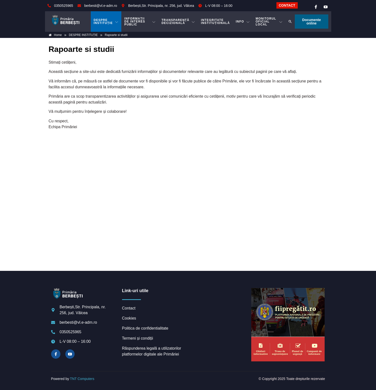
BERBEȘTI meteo (218, 306)
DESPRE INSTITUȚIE (106, 21)
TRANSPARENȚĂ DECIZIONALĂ (178, 21)
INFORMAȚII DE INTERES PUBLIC (140, 21)
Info (243, 21)
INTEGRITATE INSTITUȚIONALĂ (215, 21)
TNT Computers (82, 379)
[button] (290, 21)
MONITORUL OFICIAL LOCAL (269, 21)
